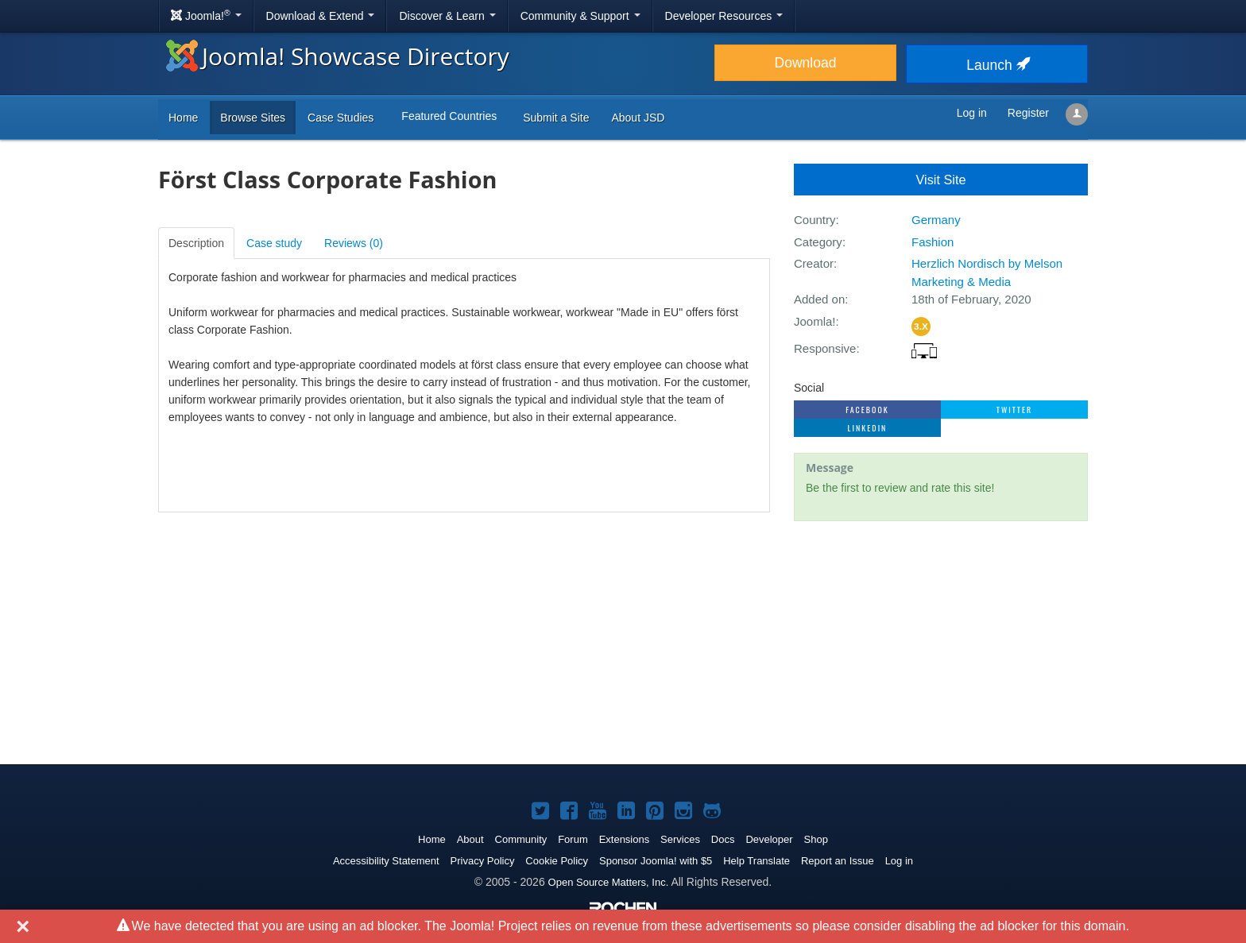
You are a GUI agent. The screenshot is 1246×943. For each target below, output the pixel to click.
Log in (899, 861)
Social (809, 387)
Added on (819, 299)
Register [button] (1028, 112)
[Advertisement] (941, 636)
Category (818, 242)
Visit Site (941, 179)
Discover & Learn (447, 16)
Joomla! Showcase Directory (337, 56)
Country (815, 219)
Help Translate (756, 861)
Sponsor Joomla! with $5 (655, 861)
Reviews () (353, 243)
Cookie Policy (556, 861)
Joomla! (815, 321)
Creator (814, 263)
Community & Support (580, 16)
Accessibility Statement (386, 861)
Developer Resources (724, 16)
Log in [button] (972, 112)
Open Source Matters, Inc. (608, 882)
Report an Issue (837, 861)
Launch (996, 65)
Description (196, 243)
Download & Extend (320, 16)
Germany (936, 219)
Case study (274, 243)
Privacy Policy (483, 861)
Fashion (932, 242)
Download (806, 63)
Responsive (825, 348)
